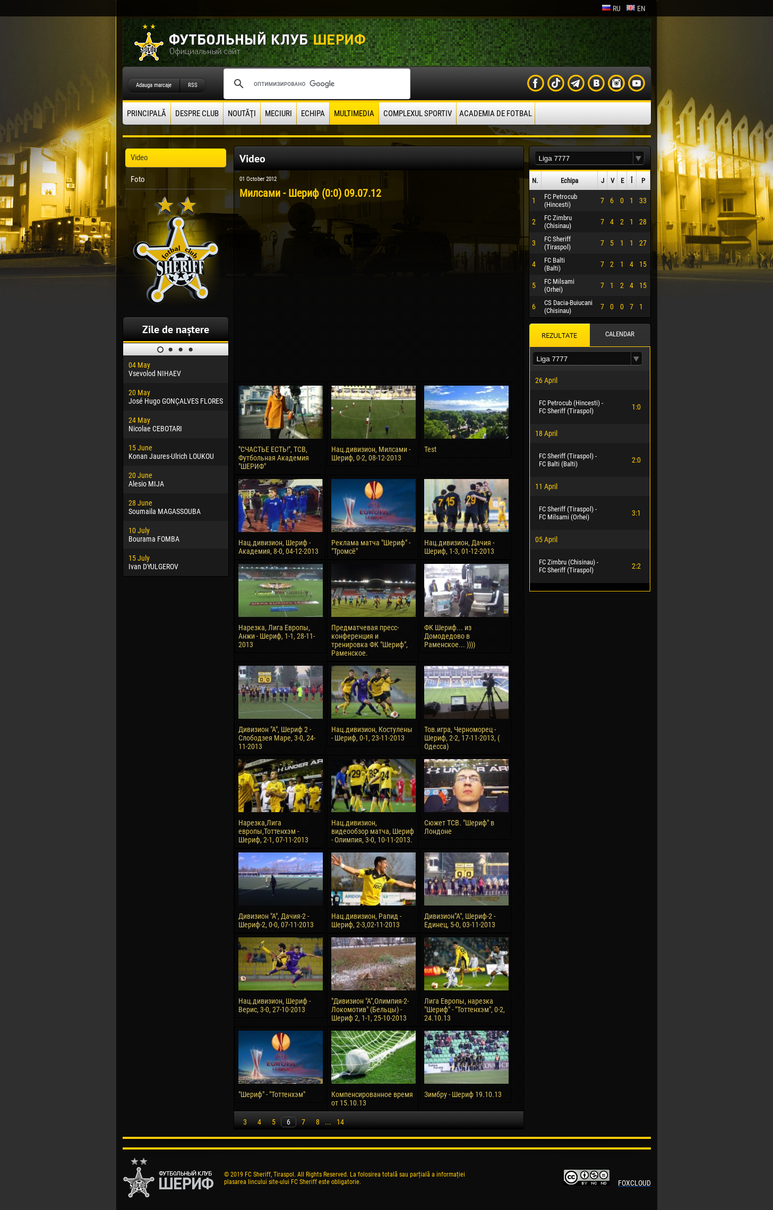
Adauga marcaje (153, 85)
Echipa (313, 113)
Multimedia (354, 113)
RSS (192, 85)
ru (611, 8)
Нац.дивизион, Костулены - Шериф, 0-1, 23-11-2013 (372, 733)
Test (430, 449)
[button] (639, 158)
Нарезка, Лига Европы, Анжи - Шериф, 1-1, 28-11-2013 (276, 636)
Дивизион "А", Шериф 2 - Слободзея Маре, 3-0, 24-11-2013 (276, 738)
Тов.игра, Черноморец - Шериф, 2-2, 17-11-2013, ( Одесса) (462, 738)
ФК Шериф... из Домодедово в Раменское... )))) (449, 636)
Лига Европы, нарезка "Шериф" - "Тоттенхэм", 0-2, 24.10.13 (464, 1009)
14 (340, 1122)
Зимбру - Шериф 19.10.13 (463, 1094)
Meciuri (278, 113)
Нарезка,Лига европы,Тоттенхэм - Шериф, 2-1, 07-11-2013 (273, 831)
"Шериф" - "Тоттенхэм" (271, 1094)
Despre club (197, 113)
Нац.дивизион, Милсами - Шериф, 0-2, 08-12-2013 (370, 453)
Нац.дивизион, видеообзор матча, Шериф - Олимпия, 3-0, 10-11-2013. (372, 831)
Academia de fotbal (495, 113)
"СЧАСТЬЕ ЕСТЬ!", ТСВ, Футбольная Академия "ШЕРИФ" (273, 458)
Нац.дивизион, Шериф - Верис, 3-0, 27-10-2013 (274, 1005)
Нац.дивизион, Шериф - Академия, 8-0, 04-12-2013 (278, 546)
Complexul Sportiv (417, 113)
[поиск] (315, 83)
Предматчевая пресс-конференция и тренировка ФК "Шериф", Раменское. (369, 640)
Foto (138, 179)
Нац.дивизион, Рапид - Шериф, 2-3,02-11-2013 (366, 920)
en (636, 8)
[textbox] (584, 158)
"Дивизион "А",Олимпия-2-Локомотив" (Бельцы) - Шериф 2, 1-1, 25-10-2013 (370, 1009)
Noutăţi (242, 113)
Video (139, 157)
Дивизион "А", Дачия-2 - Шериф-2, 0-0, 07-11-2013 (276, 920)
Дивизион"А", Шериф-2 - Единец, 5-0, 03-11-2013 (459, 920)
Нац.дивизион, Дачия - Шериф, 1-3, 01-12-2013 (459, 546)
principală (146, 113)
